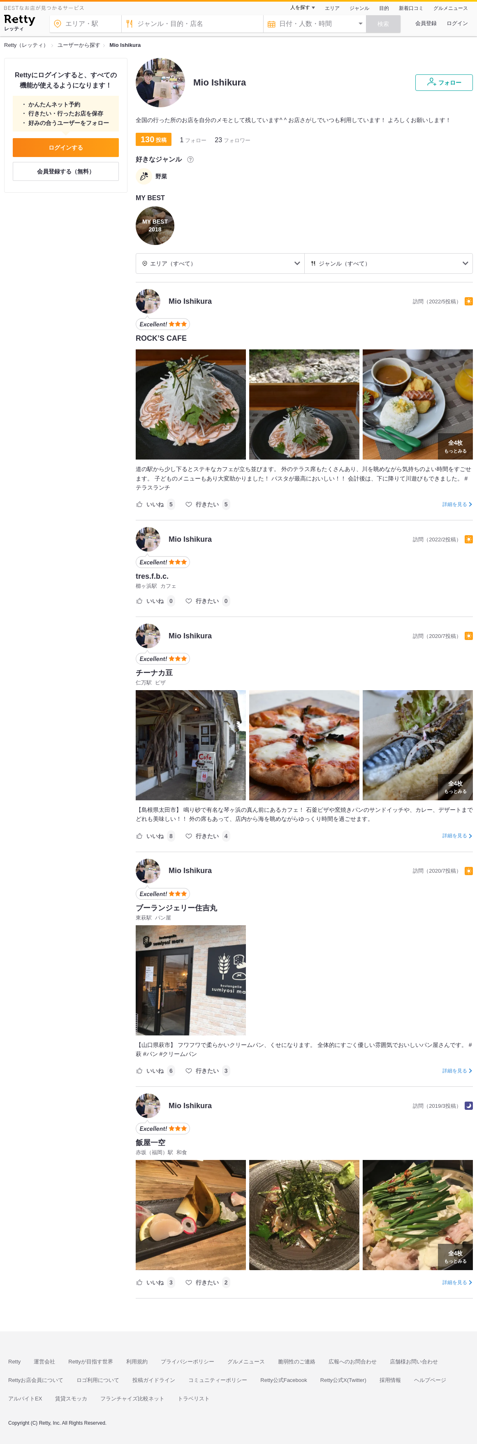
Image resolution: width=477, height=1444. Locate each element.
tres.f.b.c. (152, 576)
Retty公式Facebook (283, 1380)
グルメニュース (450, 8)
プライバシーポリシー (187, 1362)
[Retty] (19, 21)
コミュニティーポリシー (217, 1380)
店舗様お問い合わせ (414, 1362)
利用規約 (137, 1362)
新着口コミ (411, 8)
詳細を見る (454, 504)
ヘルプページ (430, 1380)
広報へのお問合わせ (353, 1362)
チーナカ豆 (154, 673)
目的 (384, 8)
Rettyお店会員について (35, 1380)
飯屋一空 (150, 1143)
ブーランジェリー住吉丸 (176, 908)
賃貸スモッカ (71, 1398)
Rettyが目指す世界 (90, 1362)
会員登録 (426, 23)
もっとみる (455, 445)
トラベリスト (194, 1398)
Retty (14, 1362)
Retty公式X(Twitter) (343, 1380)
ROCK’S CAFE (161, 338)
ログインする (66, 147)
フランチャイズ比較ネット (132, 1398)
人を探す (300, 7)
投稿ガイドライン (153, 1380)
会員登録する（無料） (66, 171)
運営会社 (44, 1362)
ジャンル (359, 8)
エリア (332, 8)
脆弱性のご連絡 (296, 1362)
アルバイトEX (25, 1398)
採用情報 (390, 1380)
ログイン (457, 23)
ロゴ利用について (97, 1380)
